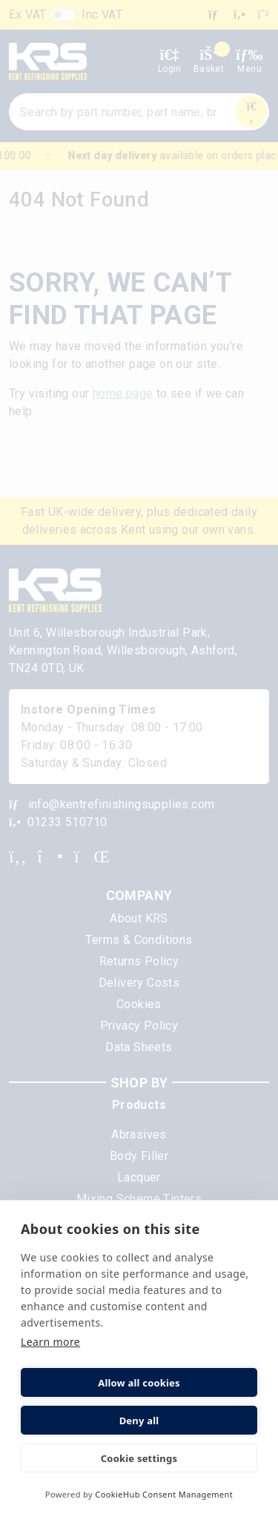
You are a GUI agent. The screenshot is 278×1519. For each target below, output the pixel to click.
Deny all (139, 1420)
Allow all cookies (139, 1382)
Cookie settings (139, 1458)
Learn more (50, 1342)
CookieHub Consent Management (164, 1494)
